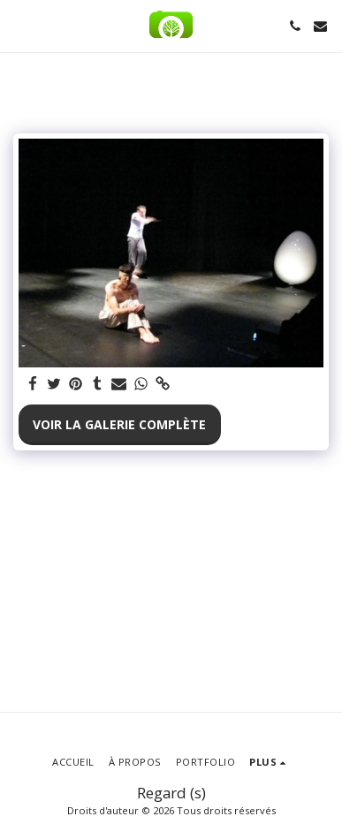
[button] (19, 25)
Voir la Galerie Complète (119, 424)
